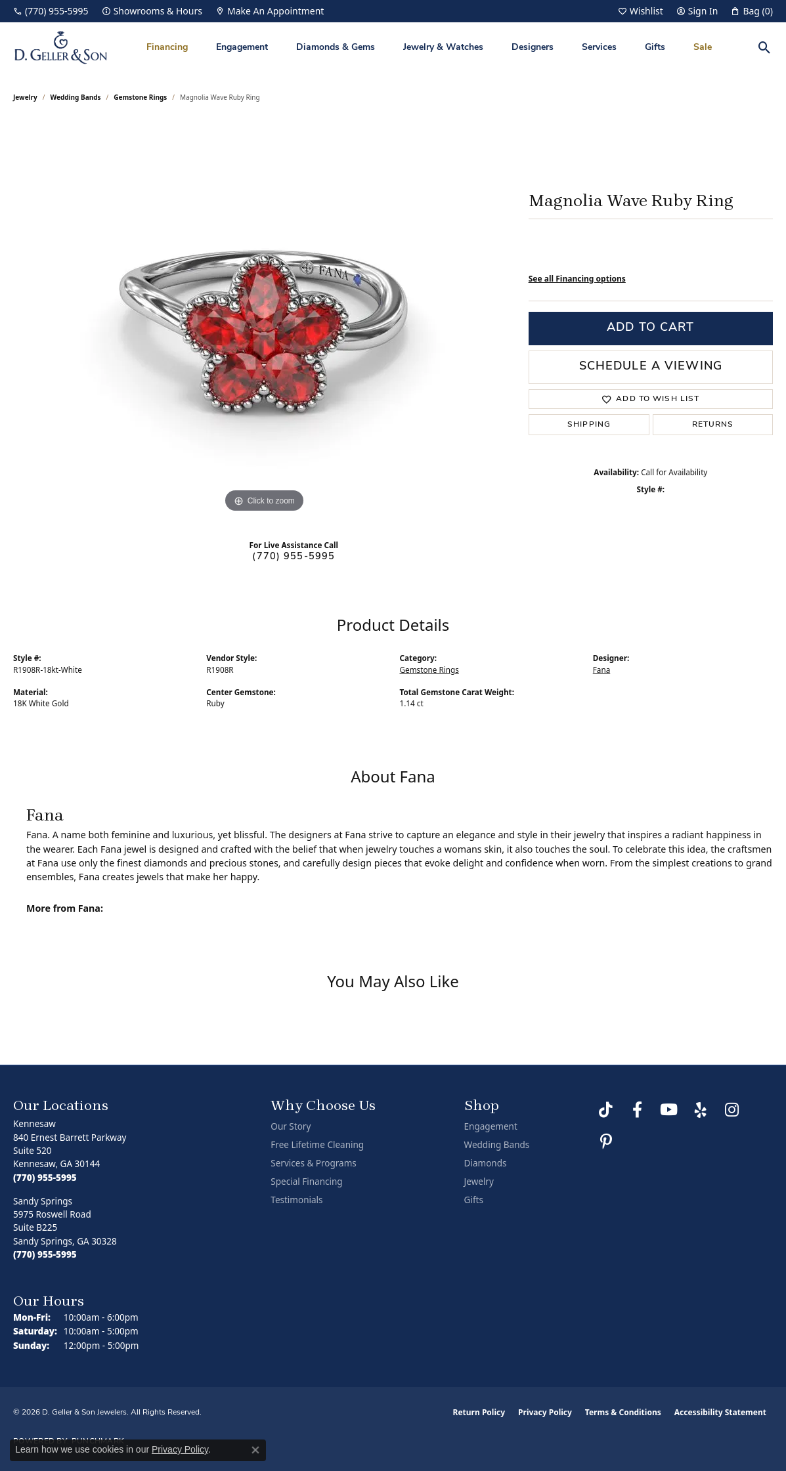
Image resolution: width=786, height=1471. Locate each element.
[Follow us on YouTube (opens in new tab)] (669, 1110)
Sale (702, 48)
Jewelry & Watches (443, 48)
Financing (167, 48)
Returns (713, 425)
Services (599, 48)
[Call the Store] (45, 1177)
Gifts (655, 48)
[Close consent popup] (255, 1450)
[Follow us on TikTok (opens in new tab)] (606, 1110)
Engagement (242, 48)
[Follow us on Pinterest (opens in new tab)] (606, 1141)
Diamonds (485, 1163)
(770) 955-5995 (293, 557)
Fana (601, 669)
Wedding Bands (76, 97)
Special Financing (306, 1181)
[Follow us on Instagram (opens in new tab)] (732, 1110)
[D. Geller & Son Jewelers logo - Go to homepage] (61, 47)
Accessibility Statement (720, 1412)
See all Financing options (577, 278)
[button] (640, 11)
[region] (264, 319)
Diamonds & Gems (335, 48)
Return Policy (479, 1412)
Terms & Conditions (623, 1412)
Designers (533, 48)
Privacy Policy (545, 1412)
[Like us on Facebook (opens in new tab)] (637, 1110)
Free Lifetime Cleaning (317, 1145)
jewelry (25, 97)
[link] (51, 11)
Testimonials (296, 1200)
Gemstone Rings (140, 97)
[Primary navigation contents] (429, 47)
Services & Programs (313, 1163)
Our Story (291, 1126)
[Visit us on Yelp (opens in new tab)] (701, 1110)
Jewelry (479, 1181)
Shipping (589, 425)
